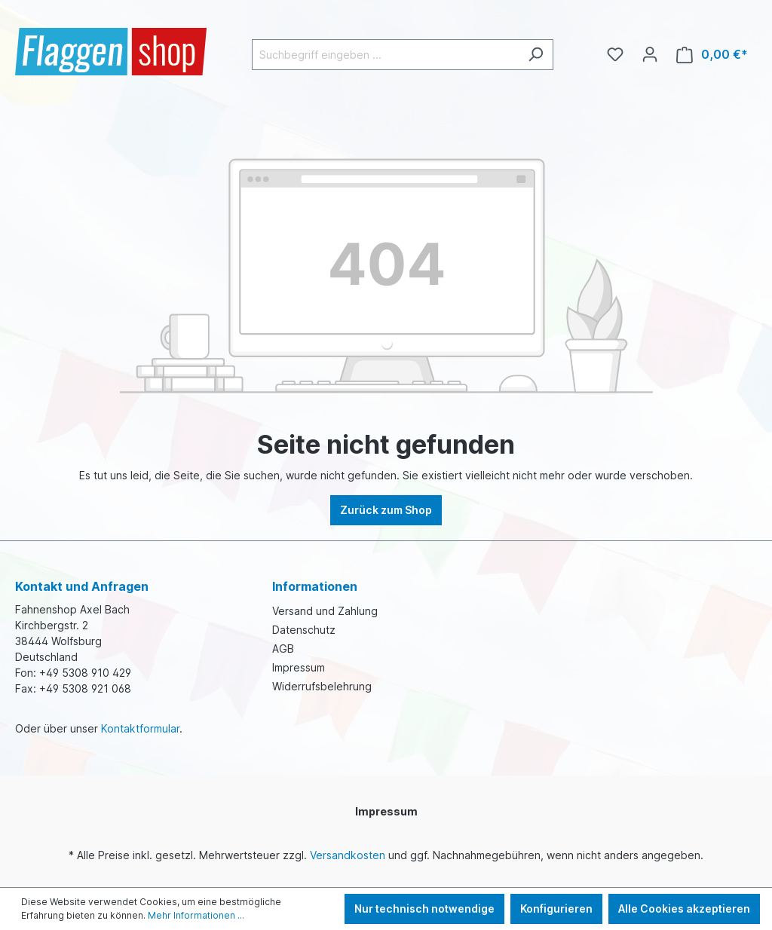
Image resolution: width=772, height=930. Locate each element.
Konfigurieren (556, 908)
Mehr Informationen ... (196, 915)
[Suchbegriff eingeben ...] (385, 54)
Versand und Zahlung (325, 610)
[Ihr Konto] (650, 54)
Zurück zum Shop (386, 509)
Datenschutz (303, 629)
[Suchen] (535, 54)
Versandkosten (347, 855)
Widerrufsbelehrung (322, 686)
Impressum (298, 667)
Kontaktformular (140, 728)
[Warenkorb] (712, 54)
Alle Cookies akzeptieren (684, 908)
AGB (283, 648)
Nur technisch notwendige (424, 908)
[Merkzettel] (615, 54)
